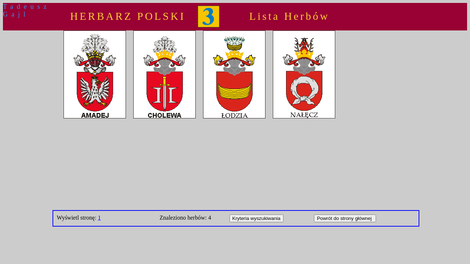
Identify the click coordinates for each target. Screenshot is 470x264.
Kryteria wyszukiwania (256, 218)
